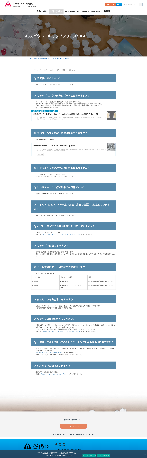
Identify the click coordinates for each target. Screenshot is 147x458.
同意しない (93, 455)
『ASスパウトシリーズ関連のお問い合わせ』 (51, 356)
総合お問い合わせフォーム (73, 422)
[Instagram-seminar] (64, 444)
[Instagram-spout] (60, 444)
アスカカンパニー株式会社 (27, 3)
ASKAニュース (96, 11)
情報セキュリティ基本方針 (76, 437)
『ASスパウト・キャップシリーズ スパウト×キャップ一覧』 (64, 238)
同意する (85, 455)
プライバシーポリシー (59, 437)
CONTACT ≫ (73, 429)
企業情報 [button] (85, 11)
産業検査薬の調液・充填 (72, 12)
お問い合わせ (110, 4)
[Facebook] (56, 444)
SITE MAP (91, 437)
